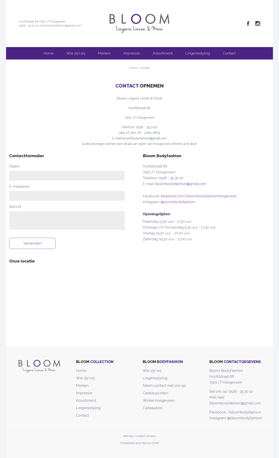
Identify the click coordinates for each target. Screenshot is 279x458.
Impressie (131, 53)
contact (140, 436)
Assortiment (163, 53)
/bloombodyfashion (244, 412)
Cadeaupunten (155, 393)
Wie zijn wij (76, 53)
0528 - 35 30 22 (28, 25)
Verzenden (32, 243)
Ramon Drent (150, 443)
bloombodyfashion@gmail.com (60, 25)
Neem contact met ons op (164, 385)
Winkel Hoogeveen (159, 400)
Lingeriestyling (197, 53)
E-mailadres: (19, 186)
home (133, 67)
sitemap (128, 436)
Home (49, 53)
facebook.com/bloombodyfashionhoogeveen (199, 196)
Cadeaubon (152, 408)
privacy (151, 436)
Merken (104, 53)
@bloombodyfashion (177, 202)
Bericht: (15, 207)
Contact (229, 53)
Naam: (14, 166)
